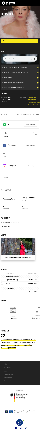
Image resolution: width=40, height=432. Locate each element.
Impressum (8, 378)
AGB (5, 371)
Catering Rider (32, 99)
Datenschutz (8, 375)
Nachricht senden (19, 41)
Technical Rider (32, 97)
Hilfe (5, 364)
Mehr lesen (4, 351)
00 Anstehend (5, 222)
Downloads (8, 381)
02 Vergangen (15, 222)
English (8, 367)
